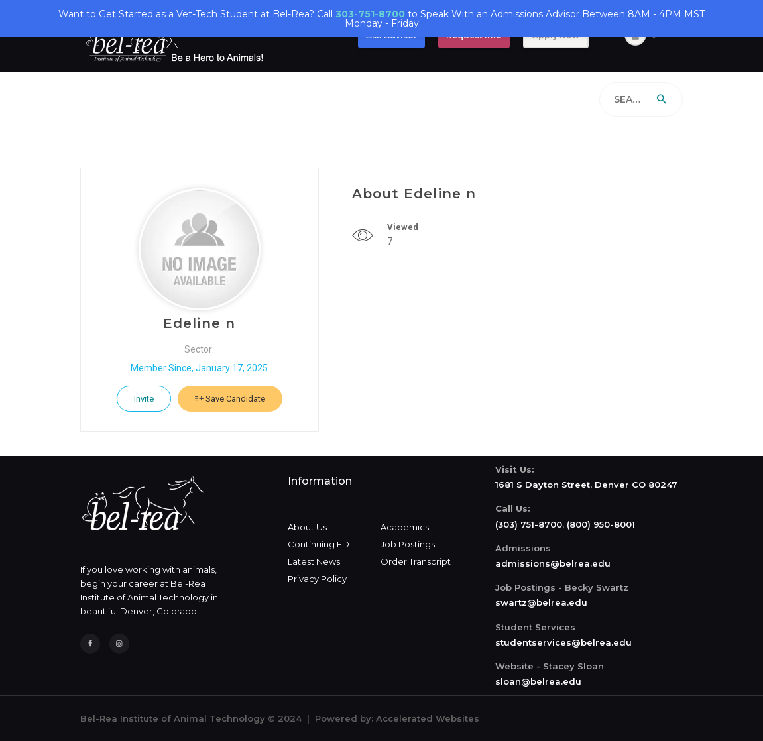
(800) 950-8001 (601, 524)
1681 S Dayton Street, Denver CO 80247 (586, 484)
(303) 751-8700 (528, 524)
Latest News (314, 561)
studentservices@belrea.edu (563, 642)
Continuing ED (318, 544)
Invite (144, 399)
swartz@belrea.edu (541, 602)
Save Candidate (230, 399)
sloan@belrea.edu (538, 681)
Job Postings (408, 544)
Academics (405, 527)
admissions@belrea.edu (553, 563)
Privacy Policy (317, 578)
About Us (307, 527)
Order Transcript (416, 561)
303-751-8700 (370, 14)
